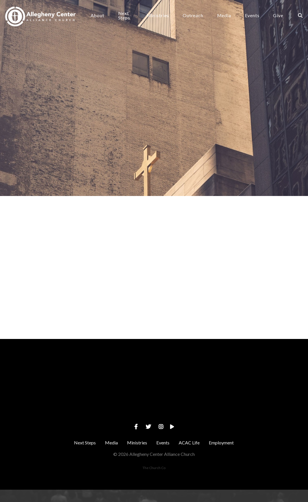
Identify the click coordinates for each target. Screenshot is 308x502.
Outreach (197, 17)
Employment (221, 455)
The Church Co (154, 480)
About (104, 17)
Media (228, 17)
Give (282, 17)
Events (256, 17)
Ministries (162, 17)
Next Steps (131, 17)
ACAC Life (189, 455)
